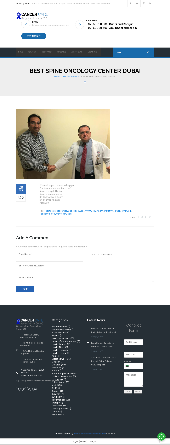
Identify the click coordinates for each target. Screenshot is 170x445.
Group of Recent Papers (64, 337)
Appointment (34, 34)
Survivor (56, 390)
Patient (55, 366)
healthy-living (59, 349)
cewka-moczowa (61, 325)
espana (55, 331)
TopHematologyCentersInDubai (56, 209)
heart (54, 352)
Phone (127, 357)
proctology (57, 375)
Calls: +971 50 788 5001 (31, 371)
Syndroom (57, 392)
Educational (58, 328)
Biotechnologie (59, 322)
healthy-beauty (60, 346)
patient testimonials (62, 372)
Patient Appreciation (62, 369)
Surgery (55, 387)
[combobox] (127, 362)
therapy (56, 398)
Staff (54, 384)
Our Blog (56, 360)
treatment (57, 401)
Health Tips (57, 343)
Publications (58, 378)
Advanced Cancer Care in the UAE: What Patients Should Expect (103, 357)
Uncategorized (59, 404)
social (55, 381)
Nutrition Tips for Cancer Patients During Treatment (103, 326)
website (56, 410)
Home (57, 72)
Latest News (70, 72)
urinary (55, 407)
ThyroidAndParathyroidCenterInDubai (112, 206)
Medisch (56, 357)
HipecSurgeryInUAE (82, 206)
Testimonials (58, 395)
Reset (138, 387)
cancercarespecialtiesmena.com (90, 429)
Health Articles (59, 340)
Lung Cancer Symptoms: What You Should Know (102, 341)
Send (25, 285)
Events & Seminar (61, 334)
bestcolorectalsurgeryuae (59, 206)
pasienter (56, 363)
